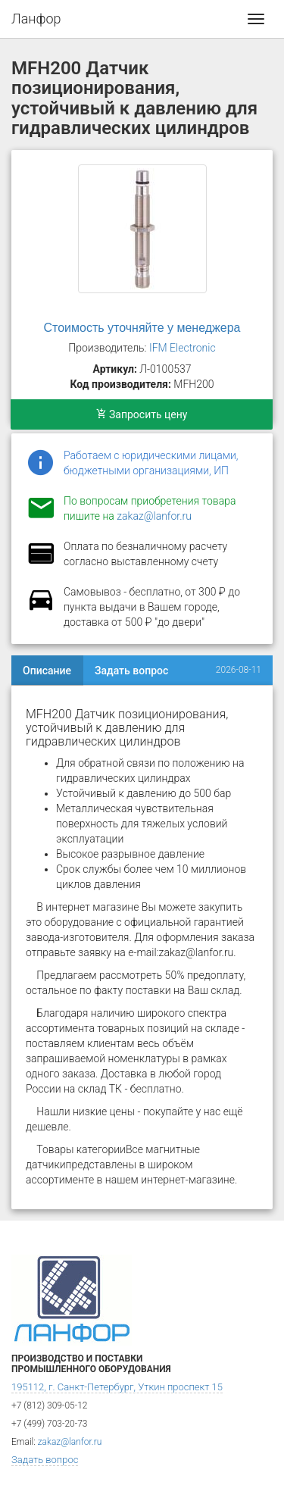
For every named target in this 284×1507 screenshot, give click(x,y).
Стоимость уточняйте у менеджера (142, 327)
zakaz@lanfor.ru (154, 516)
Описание (47, 670)
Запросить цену (142, 414)
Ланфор (36, 19)
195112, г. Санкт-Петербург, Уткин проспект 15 (117, 1387)
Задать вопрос (131, 670)
